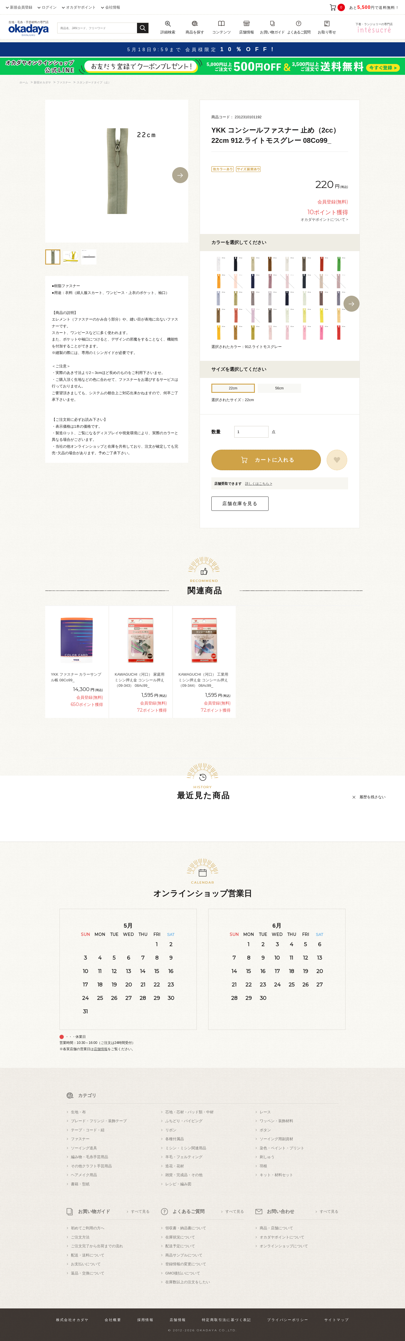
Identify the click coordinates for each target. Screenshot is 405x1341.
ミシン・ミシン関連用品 (185, 1148)
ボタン (265, 1130)
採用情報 (145, 1320)
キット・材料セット (276, 1175)
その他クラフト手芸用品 (91, 1166)
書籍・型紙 (80, 1184)
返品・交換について (87, 1273)
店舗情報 (101, 1049)
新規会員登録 (21, 7)
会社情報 (112, 7)
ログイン (49, 7)
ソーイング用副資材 (276, 1139)
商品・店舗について (276, 1228)
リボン (170, 1130)
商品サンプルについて (183, 1255)
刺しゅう (267, 1157)
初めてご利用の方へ (87, 1228)
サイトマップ (336, 1320)
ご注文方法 (80, 1237)
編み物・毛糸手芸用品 (89, 1157)
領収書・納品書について (185, 1228)
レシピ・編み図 (178, 1184)
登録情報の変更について (185, 1264)
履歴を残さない (373, 797)
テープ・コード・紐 (87, 1130)
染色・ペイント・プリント (282, 1148)
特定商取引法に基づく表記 (226, 1320)
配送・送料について (87, 1255)
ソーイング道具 (84, 1148)
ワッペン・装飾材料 (276, 1121)
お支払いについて (86, 1264)
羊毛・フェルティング (183, 1157)
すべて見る (140, 1211)
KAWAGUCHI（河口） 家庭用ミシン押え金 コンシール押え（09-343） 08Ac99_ (139, 680)
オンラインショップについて (284, 1246)
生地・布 (78, 1112)
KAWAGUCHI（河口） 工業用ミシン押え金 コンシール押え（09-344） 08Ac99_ (203, 680)
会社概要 (113, 1320)
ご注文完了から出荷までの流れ (97, 1246)
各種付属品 (174, 1139)
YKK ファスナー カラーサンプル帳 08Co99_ (76, 677)
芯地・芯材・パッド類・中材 (189, 1112)
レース (265, 1112)
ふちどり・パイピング (183, 1121)
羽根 (263, 1166)
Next (180, 175)
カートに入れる (275, 460)
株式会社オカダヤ (72, 1320)
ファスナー (80, 1139)
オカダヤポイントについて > (324, 219)
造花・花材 (174, 1166)
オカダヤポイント (81, 7)
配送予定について (180, 1246)
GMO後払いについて (182, 1273)
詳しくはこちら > (258, 484)
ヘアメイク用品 (84, 1175)
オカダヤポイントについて (282, 1237)
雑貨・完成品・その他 (183, 1175)
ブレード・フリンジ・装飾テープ (99, 1121)
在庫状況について (180, 1237)
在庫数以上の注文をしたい (187, 1282)
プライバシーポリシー (287, 1320)
